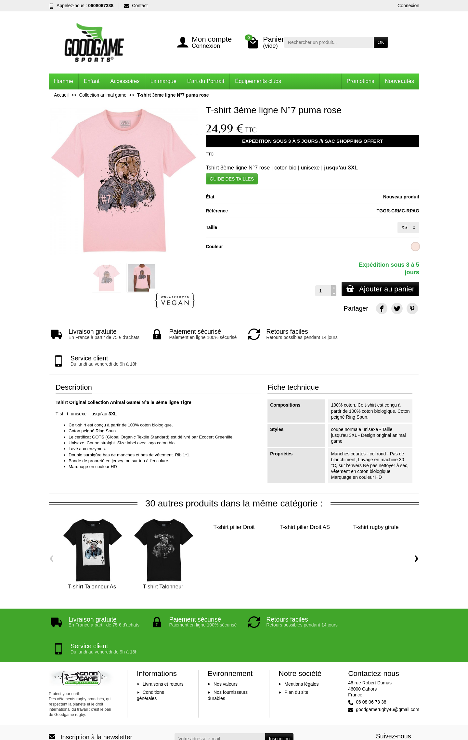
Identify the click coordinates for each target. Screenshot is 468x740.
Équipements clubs (258, 81)
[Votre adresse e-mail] (220, 695)
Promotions (360, 81)
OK (381, 42)
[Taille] (408, 227)
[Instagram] (412, 704)
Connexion (408, 5)
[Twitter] (397, 308)
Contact (136, 5)
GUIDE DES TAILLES (232, 179)
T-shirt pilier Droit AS (305, 506)
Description (74, 366)
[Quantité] (322, 290)
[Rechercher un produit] (329, 42)
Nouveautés (399, 81)
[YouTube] (397, 704)
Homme (63, 81)
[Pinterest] (412, 308)
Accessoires (124, 81)
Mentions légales (301, 640)
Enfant (92, 81)
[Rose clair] (415, 246)
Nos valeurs (226, 640)
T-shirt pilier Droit (234, 506)
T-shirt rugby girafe (376, 506)
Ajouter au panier (380, 289)
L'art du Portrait (205, 81)
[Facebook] (381, 308)
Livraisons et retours (163, 640)
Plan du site (296, 649)
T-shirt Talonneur (163, 565)
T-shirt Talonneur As (92, 565)
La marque (163, 81)
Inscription (279, 695)
